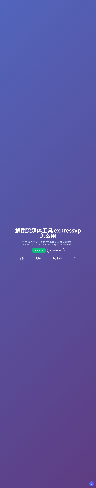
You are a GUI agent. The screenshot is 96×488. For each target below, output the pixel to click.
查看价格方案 (55, 250)
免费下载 (39, 250)
